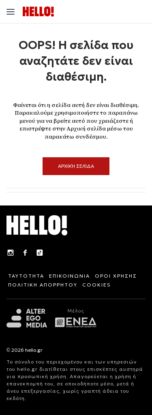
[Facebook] (25, 254)
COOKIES (96, 285)
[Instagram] (10, 254)
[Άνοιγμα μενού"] (10, 12)
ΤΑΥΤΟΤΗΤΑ (26, 276)
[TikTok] (40, 254)
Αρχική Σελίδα (76, 166)
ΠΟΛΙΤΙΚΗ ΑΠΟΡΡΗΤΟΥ (42, 285)
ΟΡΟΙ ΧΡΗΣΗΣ (116, 276)
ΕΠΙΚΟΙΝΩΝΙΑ (69, 276)
